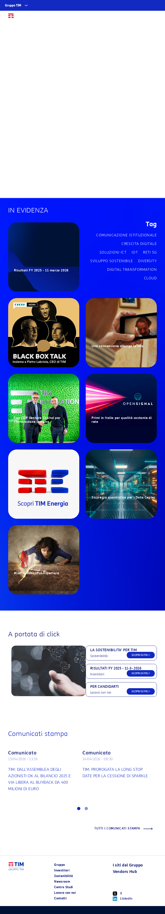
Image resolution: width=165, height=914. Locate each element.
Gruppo (59, 865)
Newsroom (62, 881)
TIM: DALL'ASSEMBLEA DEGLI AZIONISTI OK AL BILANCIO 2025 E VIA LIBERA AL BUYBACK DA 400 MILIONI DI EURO (39, 779)
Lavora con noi (65, 893)
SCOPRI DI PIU (140, 655)
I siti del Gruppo (128, 865)
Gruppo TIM (13, 5)
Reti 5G (150, 252)
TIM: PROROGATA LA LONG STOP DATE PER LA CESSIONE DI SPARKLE (115, 772)
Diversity (147, 261)
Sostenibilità (63, 876)
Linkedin (123, 899)
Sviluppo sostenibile (111, 261)
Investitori (62, 870)
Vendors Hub (125, 871)
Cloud (150, 278)
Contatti (60, 898)
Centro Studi (63, 887)
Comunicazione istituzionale (126, 235)
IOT (135, 252)
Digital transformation (132, 270)
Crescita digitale (139, 244)
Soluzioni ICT (113, 252)
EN (145, 18)
